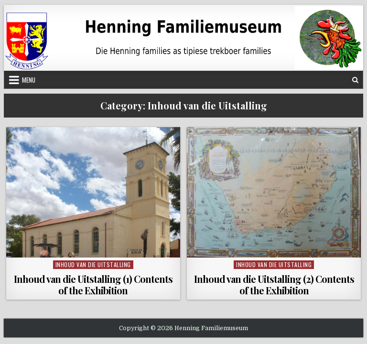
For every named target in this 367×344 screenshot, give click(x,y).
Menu (28, 80)
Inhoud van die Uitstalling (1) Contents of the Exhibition (93, 284)
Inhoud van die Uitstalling (93, 264)
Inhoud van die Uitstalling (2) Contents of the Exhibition (274, 284)
